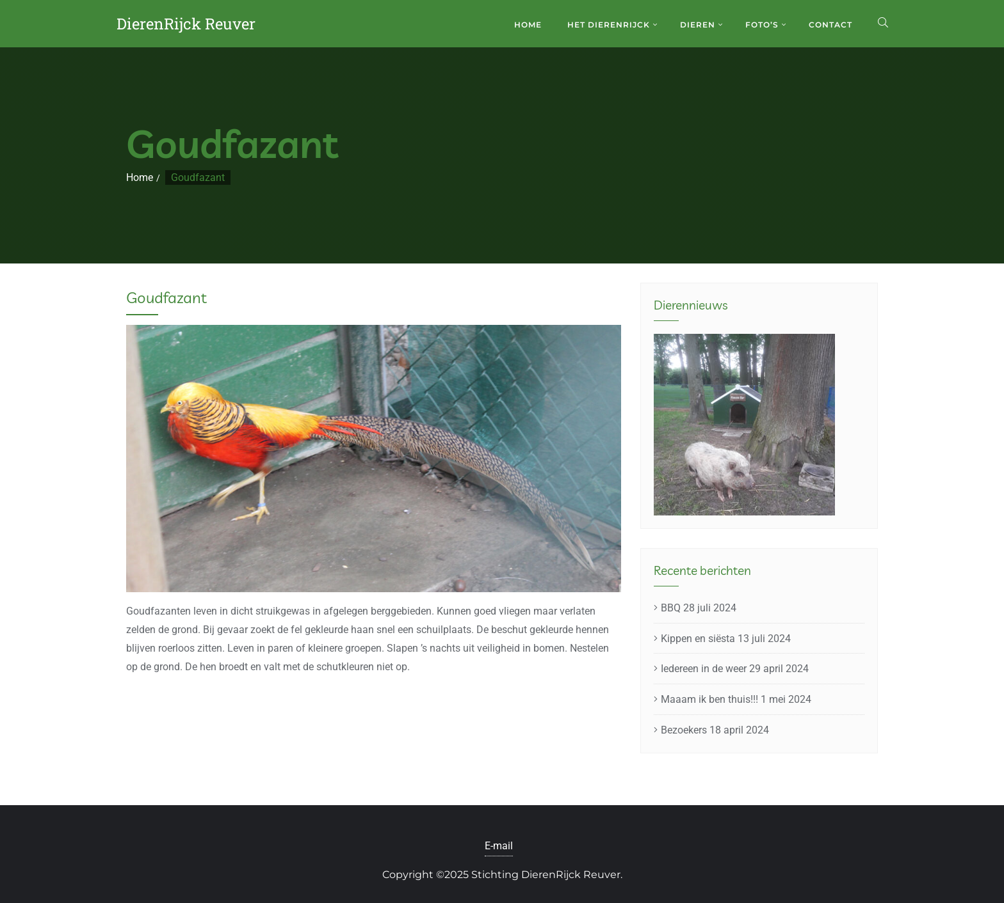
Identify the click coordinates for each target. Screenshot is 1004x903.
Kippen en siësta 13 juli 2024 (726, 638)
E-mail (499, 846)
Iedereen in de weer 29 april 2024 (735, 669)
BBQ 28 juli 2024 (698, 608)
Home (139, 177)
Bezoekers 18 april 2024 (715, 730)
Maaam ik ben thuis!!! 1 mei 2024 (736, 699)
